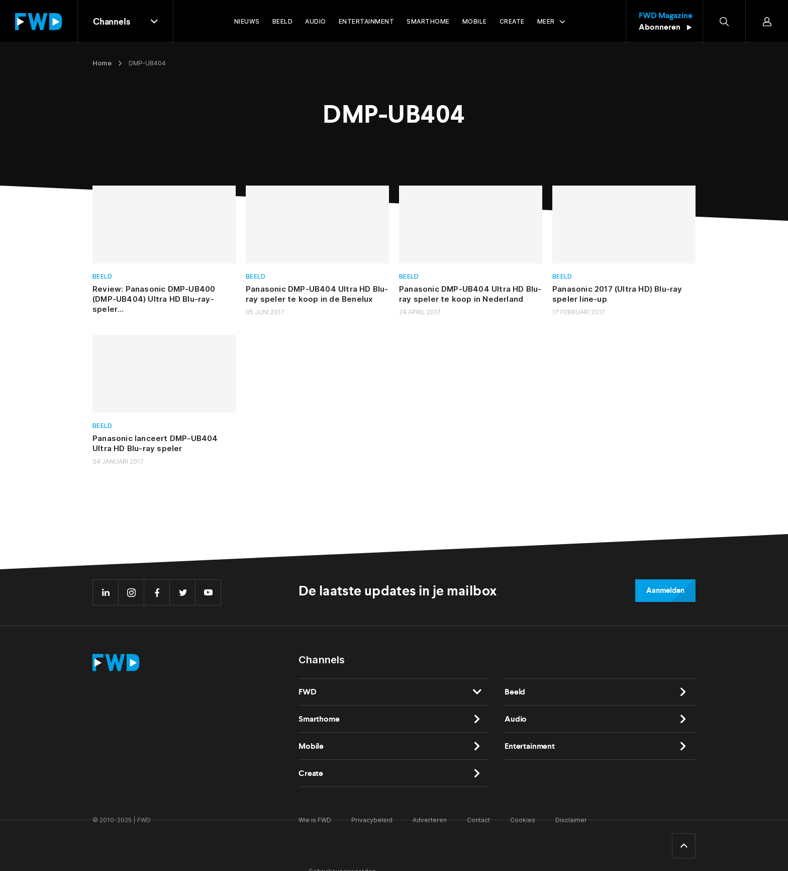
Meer (546, 21)
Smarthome (319, 719)
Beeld (102, 276)
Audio (516, 719)
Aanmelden (665, 590)
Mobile (311, 746)
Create (311, 773)
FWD (308, 691)
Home (102, 63)
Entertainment (530, 746)
